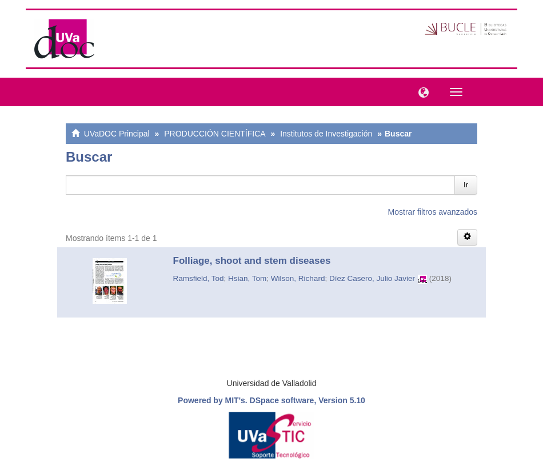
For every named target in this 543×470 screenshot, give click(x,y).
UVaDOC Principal (117, 133)
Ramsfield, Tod (198, 278)
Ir (466, 184)
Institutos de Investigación (326, 133)
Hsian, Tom (247, 278)
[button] (420, 91)
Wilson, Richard (298, 278)
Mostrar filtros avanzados (432, 211)
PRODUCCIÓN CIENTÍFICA (214, 133)
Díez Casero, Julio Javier (372, 278)
